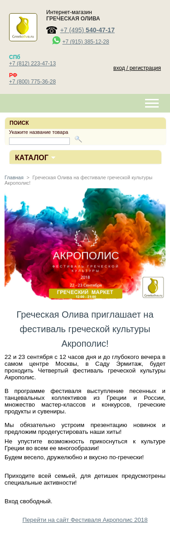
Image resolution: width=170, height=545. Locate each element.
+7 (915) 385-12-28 (86, 42)
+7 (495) (87, 30)
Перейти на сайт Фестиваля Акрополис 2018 (84, 519)
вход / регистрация (137, 68)
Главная (14, 177)
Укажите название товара (38, 132)
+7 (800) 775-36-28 (32, 82)
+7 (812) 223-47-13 (32, 63)
